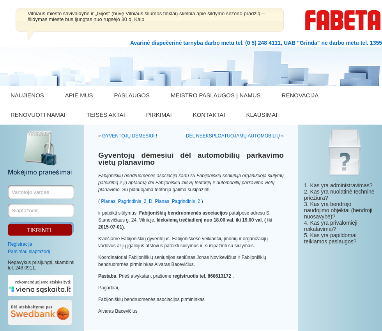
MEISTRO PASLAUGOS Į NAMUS (216, 95)
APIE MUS (79, 95)
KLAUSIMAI (261, 114)
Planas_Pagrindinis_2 (177, 201)
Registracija (20, 244)
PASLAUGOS (132, 95)
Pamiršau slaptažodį (29, 251)
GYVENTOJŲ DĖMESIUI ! (129, 136)
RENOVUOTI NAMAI (38, 114)
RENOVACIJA (300, 95)
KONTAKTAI (209, 114)
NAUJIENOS (27, 95)
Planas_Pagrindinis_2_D (126, 201)
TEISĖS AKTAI (106, 114)
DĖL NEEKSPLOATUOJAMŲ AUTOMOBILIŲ (233, 136)
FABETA (343, 20)
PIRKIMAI (159, 114)
